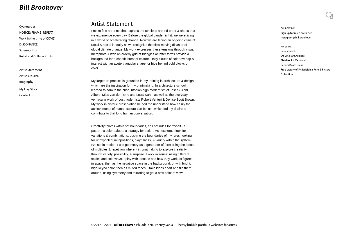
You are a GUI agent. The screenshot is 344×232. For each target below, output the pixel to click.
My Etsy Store (28, 89)
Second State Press (292, 65)
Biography (26, 81)
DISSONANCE (28, 44)
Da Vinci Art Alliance (293, 55)
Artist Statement (30, 69)
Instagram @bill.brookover (296, 37)
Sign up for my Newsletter (296, 32)
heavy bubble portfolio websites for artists (207, 224)
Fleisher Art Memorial (293, 60)
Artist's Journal (29, 75)
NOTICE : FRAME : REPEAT (36, 32)
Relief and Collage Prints (36, 56)
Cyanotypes (27, 26)
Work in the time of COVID (37, 38)
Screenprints (28, 50)
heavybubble (288, 51)
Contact (24, 95)
